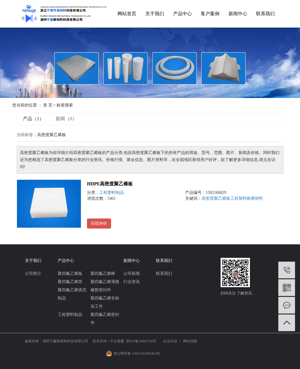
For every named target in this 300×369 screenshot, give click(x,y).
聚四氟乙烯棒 (103, 273)
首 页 (47, 105)
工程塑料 (238, 198)
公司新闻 (131, 273)
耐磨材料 (255, 198)
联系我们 (265, 13)
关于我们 (154, 13)
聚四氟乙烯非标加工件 (105, 302)
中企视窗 (117, 341)
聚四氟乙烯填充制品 (72, 294)
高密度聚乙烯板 (216, 198)
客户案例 (210, 13)
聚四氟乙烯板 (70, 273)
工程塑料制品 (111, 192)
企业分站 (170, 341)
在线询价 (99, 223)
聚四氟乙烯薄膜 (105, 282)
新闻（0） (66, 118)
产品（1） (33, 118)
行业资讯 (131, 282)
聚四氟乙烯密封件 (105, 318)
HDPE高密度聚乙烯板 (110, 183)
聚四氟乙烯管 (70, 282)
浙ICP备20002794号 (141, 341)
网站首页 (126, 13)
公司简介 (33, 273)
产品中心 (182, 13)
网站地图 (190, 341)
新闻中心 (238, 13)
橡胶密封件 (101, 290)
